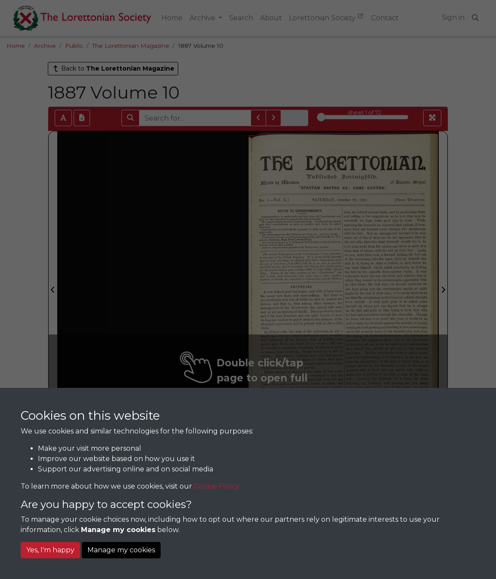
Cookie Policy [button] (216, 486)
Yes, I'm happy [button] (50, 550)
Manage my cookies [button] (121, 550)
